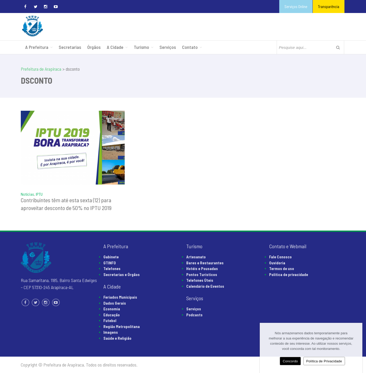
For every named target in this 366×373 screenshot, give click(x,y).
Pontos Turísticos (201, 274)
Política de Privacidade (324, 361)
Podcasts (194, 314)
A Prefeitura (36, 47)
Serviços (167, 47)
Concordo (290, 361)
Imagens (110, 332)
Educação (111, 314)
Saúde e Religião (117, 338)
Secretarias (70, 47)
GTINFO (109, 262)
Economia (111, 308)
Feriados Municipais (120, 297)
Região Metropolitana (121, 326)
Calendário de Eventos (205, 286)
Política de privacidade (288, 274)
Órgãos (94, 47)
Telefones (112, 268)
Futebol (109, 320)
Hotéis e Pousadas (202, 268)
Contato (190, 47)
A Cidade (115, 47)
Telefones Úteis (199, 280)
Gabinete (111, 256)
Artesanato (196, 256)
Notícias (27, 194)
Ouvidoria (277, 262)
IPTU (39, 194)
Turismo (141, 47)
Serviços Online (295, 6)
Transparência (328, 6)
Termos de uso (281, 268)
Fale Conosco (280, 256)
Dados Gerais (114, 303)
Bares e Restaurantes (205, 262)
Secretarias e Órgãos (121, 274)
